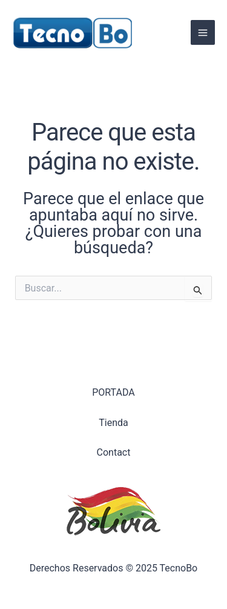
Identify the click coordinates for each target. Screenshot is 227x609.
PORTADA (113, 392)
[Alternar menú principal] (203, 32)
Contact (114, 452)
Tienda (113, 422)
